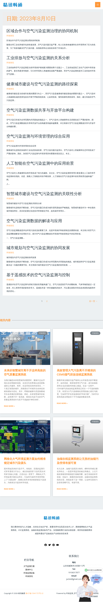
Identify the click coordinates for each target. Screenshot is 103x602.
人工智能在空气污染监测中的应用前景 (40, 163)
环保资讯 (10, 35)
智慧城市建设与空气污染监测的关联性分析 (44, 194)
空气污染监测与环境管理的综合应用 (38, 136)
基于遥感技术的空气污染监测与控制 (38, 275)
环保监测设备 (29, 573)
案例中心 (29, 569)
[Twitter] (49, 545)
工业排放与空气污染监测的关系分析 (38, 58)
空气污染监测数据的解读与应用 (34, 221)
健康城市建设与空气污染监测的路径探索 (42, 84)
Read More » (9, 406)
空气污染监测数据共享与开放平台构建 (40, 110)
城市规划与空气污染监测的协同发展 (38, 248)
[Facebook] (45, 545)
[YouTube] (57, 545)
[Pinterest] (53, 545)
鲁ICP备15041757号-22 (34, 593)
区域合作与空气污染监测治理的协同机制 (42, 31)
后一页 (93, 301)
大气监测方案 (29, 566)
